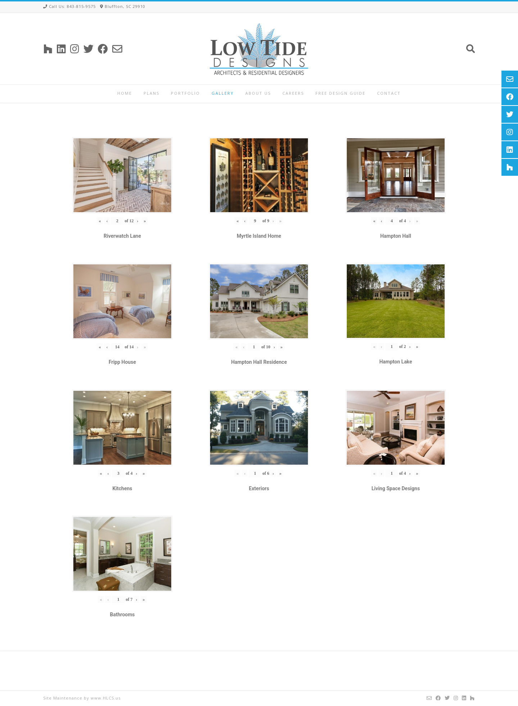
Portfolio (185, 93)
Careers (293, 93)
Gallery (223, 93)
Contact (389, 93)
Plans (151, 93)
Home (124, 93)
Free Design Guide (340, 93)
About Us (258, 93)
